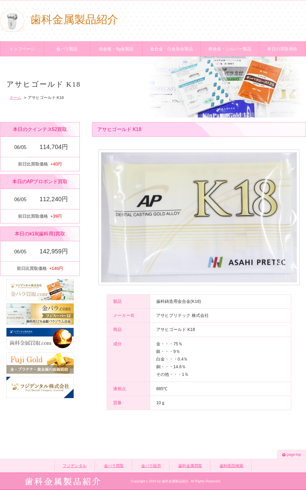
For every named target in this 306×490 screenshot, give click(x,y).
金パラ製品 (67, 48)
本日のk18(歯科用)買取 (40, 233)
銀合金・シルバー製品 (229, 48)
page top (291, 454)
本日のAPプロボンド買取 (40, 181)
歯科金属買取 (190, 465)
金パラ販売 (151, 465)
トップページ (22, 48)
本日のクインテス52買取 (40, 129)
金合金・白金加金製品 (171, 48)
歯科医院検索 (231, 465)
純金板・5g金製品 (116, 48)
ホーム (15, 97)
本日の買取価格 (282, 48)
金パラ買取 (114, 465)
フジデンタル (75, 465)
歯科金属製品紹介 (59, 19)
